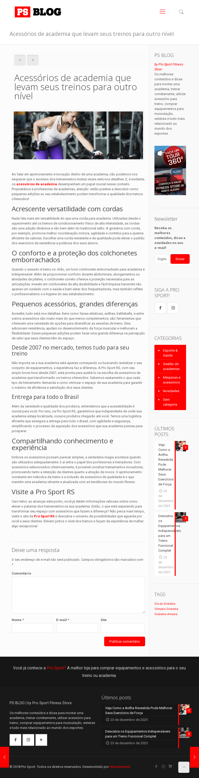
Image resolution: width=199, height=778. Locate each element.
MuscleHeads (120, 767)
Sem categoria (170, 402)
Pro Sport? (56, 667)
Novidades (171, 391)
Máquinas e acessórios (171, 379)
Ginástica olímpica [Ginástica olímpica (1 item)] (165, 614)
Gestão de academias (171, 366)
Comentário (21, 573)
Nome (18, 620)
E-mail (62, 620)
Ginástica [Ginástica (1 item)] (172, 609)
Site (104, 620)
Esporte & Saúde (170, 352)
